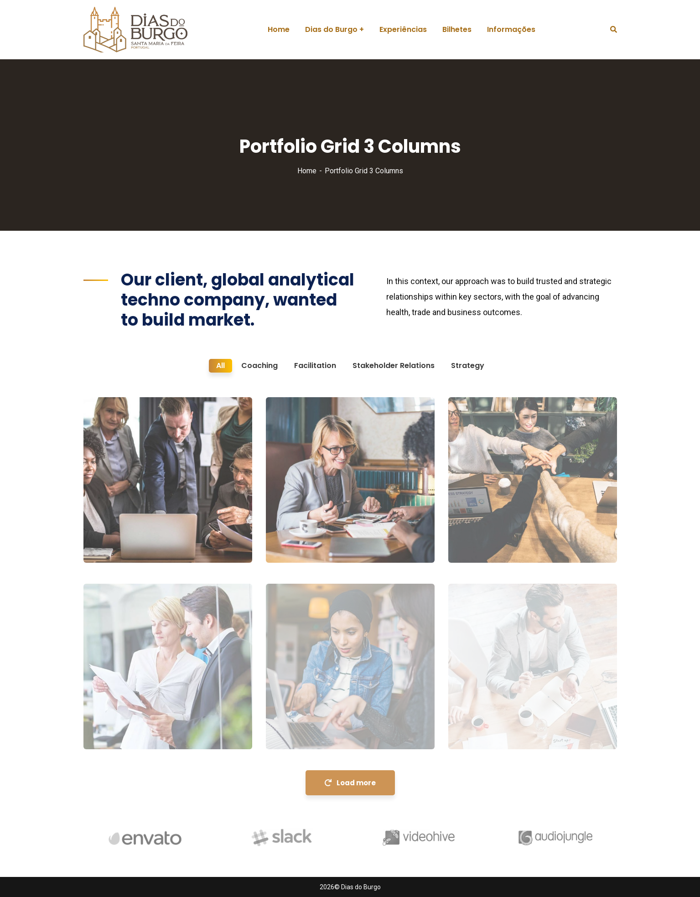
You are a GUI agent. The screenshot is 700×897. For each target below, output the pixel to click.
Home (306, 170)
